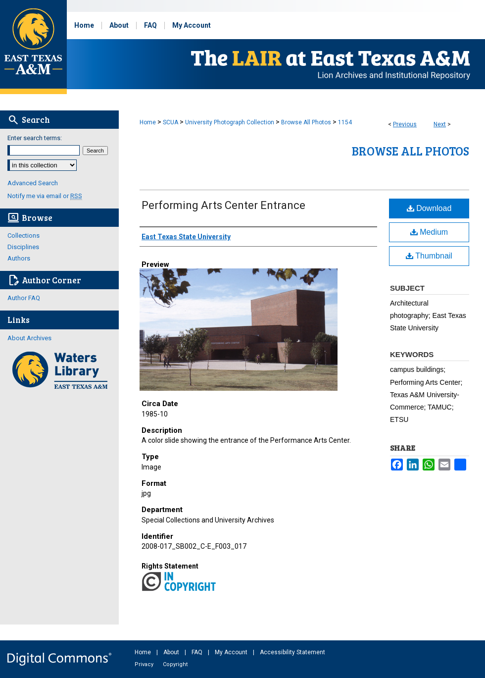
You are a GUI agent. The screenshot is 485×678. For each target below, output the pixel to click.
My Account (232, 652)
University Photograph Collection (229, 122)
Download (429, 208)
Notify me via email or (44, 196)
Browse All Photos (306, 122)
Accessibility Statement (292, 652)
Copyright (175, 664)
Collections (23, 235)
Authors (18, 258)
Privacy (145, 664)
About (172, 652)
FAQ (198, 652)
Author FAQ (23, 298)
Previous (405, 124)
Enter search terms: (34, 138)
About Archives (29, 338)
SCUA (170, 122)
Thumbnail (429, 256)
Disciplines (23, 247)
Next (440, 124)
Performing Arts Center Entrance (223, 205)
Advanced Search (32, 183)
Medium (429, 232)
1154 (345, 122)
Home (148, 122)
